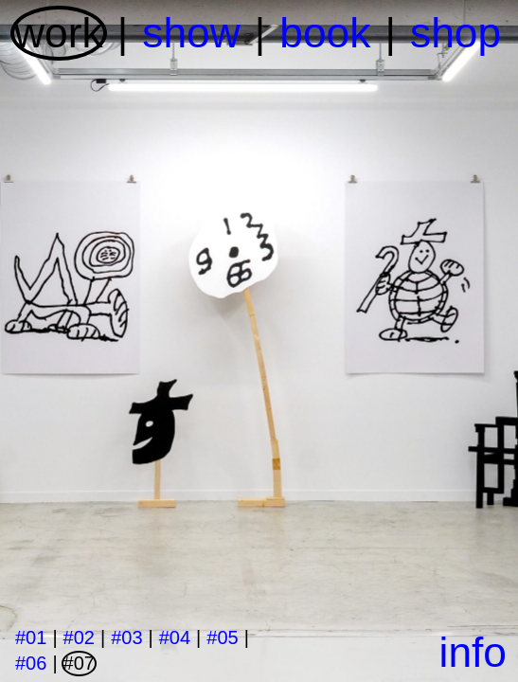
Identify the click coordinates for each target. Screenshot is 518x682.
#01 (30, 637)
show (191, 32)
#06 (30, 663)
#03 (126, 637)
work (58, 32)
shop (455, 32)
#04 (174, 637)
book (324, 32)
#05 (222, 637)
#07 (79, 663)
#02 (79, 637)
